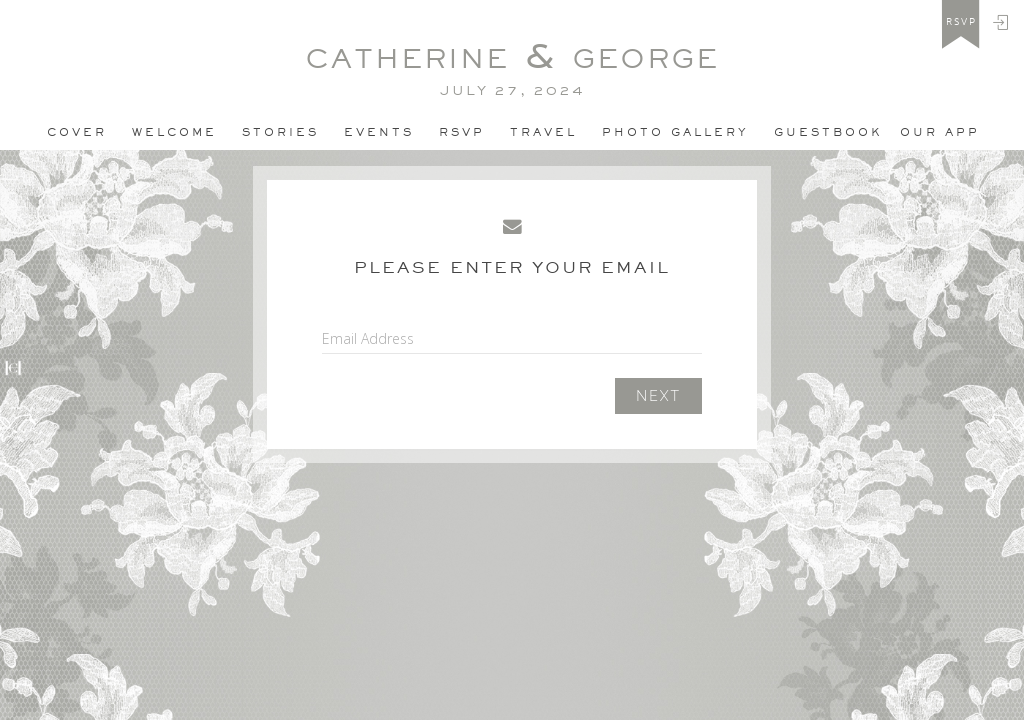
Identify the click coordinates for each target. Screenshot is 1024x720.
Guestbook (828, 132)
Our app (940, 132)
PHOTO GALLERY (675, 132)
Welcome (174, 132)
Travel (543, 132)
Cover (77, 132)
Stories (280, 132)
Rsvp (462, 132)
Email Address (368, 338)
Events (379, 132)
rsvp (961, 22)
